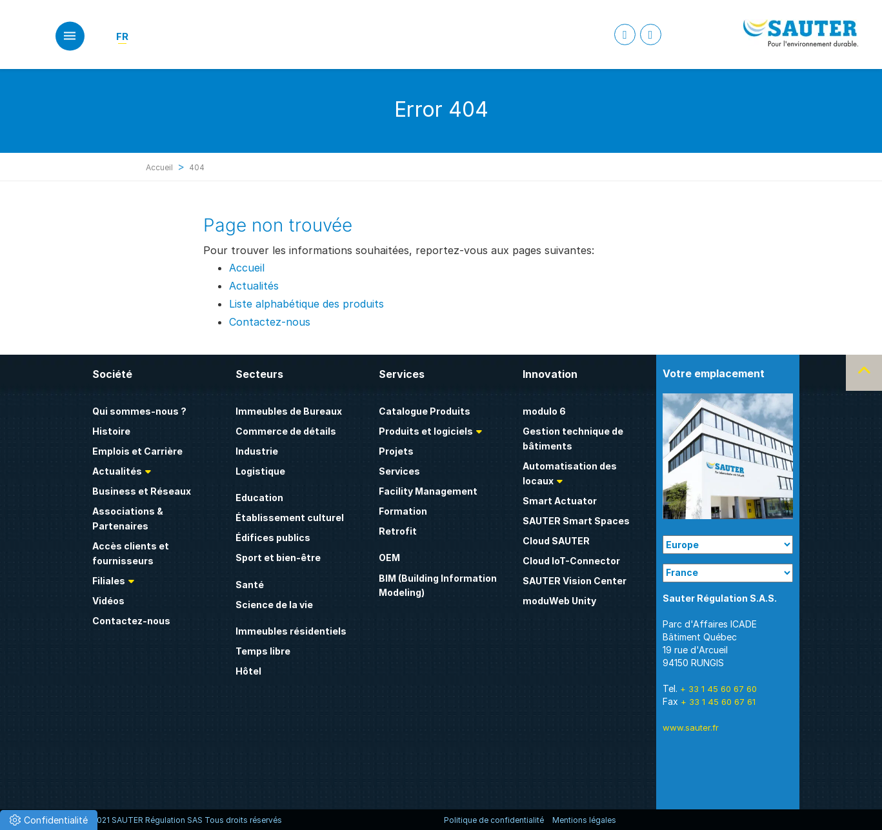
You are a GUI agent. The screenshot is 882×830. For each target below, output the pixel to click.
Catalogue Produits (424, 411)
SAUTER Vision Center (574, 580)
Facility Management (428, 491)
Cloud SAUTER (556, 540)
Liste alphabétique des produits (306, 303)
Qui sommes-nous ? (139, 411)
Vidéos (108, 600)
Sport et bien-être (278, 557)
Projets (396, 451)
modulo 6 (544, 411)
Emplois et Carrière (137, 451)
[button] (48, 820)
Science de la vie (274, 604)
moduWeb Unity (559, 600)
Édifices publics (273, 537)
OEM (389, 557)
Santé (250, 584)
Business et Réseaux (141, 491)
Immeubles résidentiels (291, 631)
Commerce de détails (286, 431)
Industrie (257, 451)
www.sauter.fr (691, 727)
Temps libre (263, 651)
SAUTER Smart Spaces (576, 520)
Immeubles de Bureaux (289, 411)
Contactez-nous (269, 321)
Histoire (111, 431)
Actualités (254, 285)
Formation (403, 511)
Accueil (159, 167)
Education (259, 497)
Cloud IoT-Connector (571, 560)
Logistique (260, 471)
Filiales (108, 580)
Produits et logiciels (426, 431)
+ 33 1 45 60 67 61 (718, 702)
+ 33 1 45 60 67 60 (718, 689)
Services (399, 471)
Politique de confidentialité (494, 820)
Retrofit (398, 531)
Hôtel (248, 671)
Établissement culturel (290, 517)
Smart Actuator (560, 500)
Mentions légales (584, 820)
